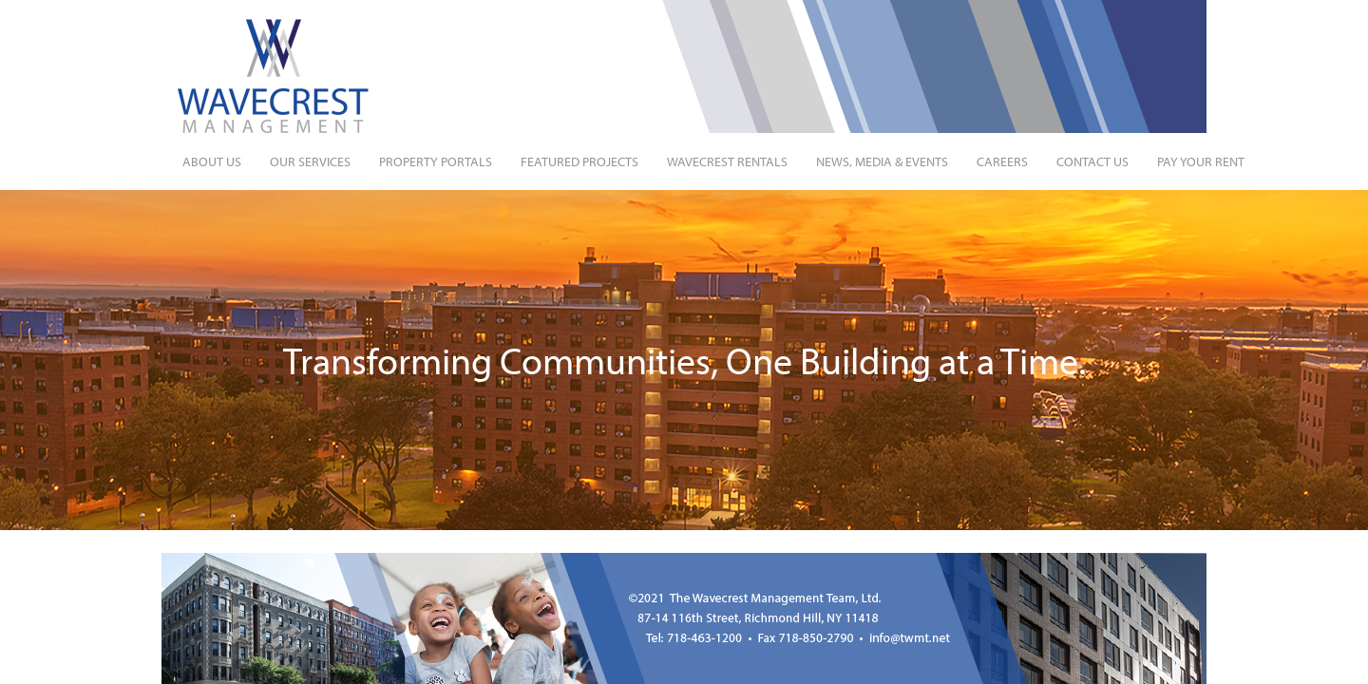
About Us (211, 161)
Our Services (310, 161)
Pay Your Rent (1200, 161)
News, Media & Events (882, 161)
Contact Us (1092, 161)
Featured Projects (579, 161)
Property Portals (435, 161)
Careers (1002, 161)
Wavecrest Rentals (727, 161)
